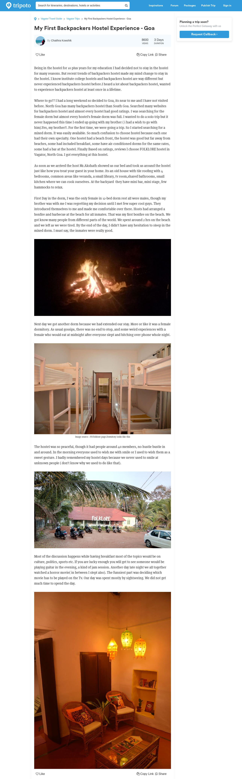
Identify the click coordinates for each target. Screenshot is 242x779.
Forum (174, 5)
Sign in (227, 5)
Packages (190, 5)
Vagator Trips (73, 18)
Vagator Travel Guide (51, 18)
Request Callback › (204, 34)
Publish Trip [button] (209, 5)
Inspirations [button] (157, 5)
